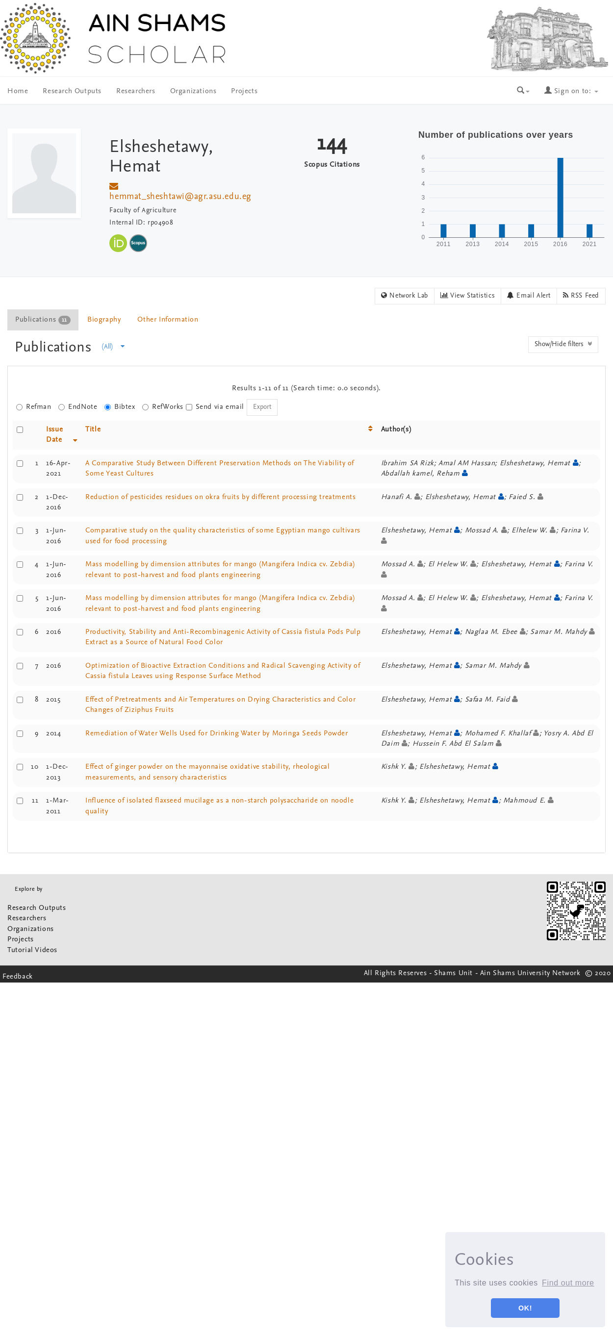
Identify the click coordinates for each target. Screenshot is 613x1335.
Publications (55, 347)
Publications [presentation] (43, 320)
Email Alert (529, 296)
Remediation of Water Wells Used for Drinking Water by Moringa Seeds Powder (216, 733)
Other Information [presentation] (167, 320)
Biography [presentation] (104, 320)
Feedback (17, 977)
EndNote (77, 407)
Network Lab (404, 296)
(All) (113, 347)
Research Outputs (72, 91)
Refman (33, 407)
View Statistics (467, 296)
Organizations (193, 91)
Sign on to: (571, 91)
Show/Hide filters (563, 344)
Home (17, 91)
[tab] (43, 319)
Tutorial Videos (32, 950)
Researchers (135, 91)
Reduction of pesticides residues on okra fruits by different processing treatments (220, 497)
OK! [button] (525, 1308)
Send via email (215, 407)
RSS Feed (581, 296)
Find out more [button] (568, 1283)
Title (93, 429)
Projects (244, 91)
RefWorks (162, 407)
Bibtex (119, 407)
